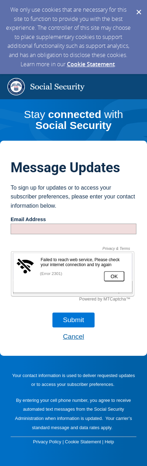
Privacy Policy (47, 441)
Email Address (28, 219)
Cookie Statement (91, 64)
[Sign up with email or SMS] (73, 320)
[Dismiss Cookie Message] (138, 6)
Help (109, 441)
